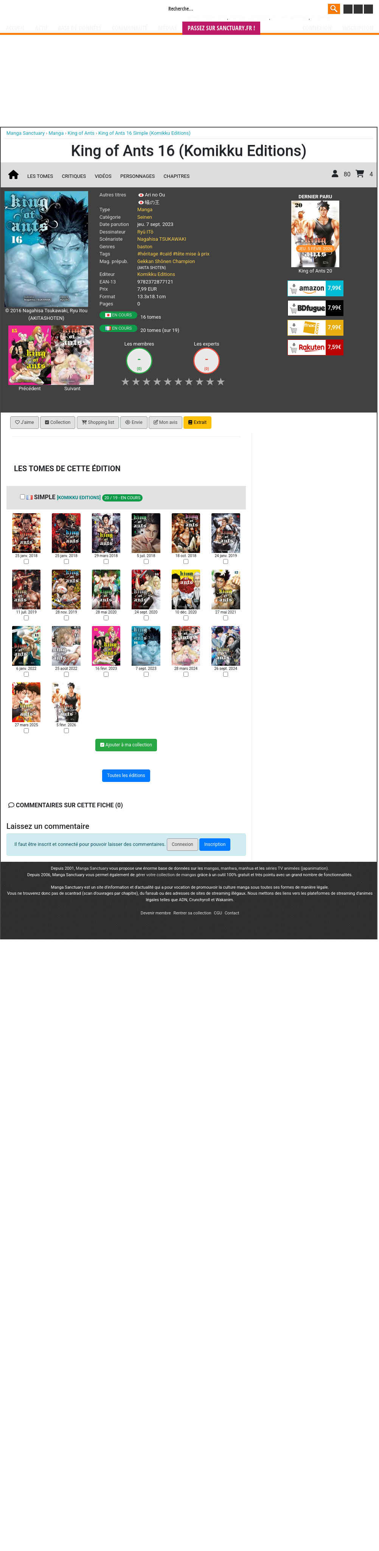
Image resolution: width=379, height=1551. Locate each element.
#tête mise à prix (191, 254)
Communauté (130, 28)
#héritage (147, 254)
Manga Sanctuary (92, 868)
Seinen (144, 217)
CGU (218, 913)
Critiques (74, 176)
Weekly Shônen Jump (207, 18)
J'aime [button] (24, 422)
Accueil (15, 28)
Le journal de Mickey (290, 18)
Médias (167, 28)
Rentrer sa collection (192, 913)
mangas (211, 868)
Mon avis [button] (165, 422)
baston (144, 246)
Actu (41, 28)
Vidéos (103, 176)
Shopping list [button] (98, 422)
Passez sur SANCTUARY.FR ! (221, 28)
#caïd (165, 254)
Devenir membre (156, 913)
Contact (232, 913)
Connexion (317, 28)
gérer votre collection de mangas (166, 874)
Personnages (137, 176)
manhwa (229, 868)
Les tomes (40, 176)
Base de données (79, 28)
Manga (66, 10)
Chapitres (177, 176)
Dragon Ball (321, 18)
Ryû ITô (145, 232)
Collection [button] (57, 422)
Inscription (357, 28)
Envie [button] (134, 422)
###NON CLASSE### (249, 18)
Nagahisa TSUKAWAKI (161, 239)
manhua (246, 868)
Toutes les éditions (126, 776)
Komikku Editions (156, 274)
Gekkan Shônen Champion (166, 261)
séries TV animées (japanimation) (297, 868)
